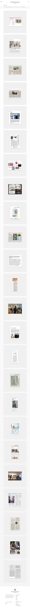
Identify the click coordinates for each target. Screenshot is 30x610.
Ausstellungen (18, 594)
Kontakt (17, 599)
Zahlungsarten (18, 603)
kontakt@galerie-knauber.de (9, 597)
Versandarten (17, 604)
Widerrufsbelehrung (18, 605)
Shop (16, 598)
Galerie (17, 596)
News (16, 597)
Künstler (17, 595)
